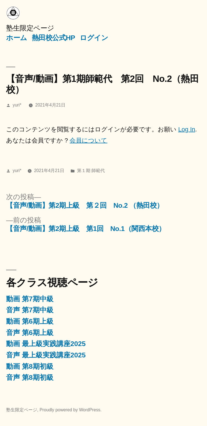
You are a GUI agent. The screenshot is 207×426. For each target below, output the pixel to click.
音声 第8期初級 (29, 377)
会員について (88, 140)
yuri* (17, 105)
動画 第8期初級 (29, 366)
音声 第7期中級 (29, 310)
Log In (186, 129)
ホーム (16, 37)
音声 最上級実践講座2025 (46, 355)
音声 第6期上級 (29, 332)
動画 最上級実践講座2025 (46, 343)
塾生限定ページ (30, 28)
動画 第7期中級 (29, 299)
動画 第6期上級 (29, 321)
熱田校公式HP (53, 37)
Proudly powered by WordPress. (71, 409)
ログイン (94, 37)
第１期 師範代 (91, 170)
